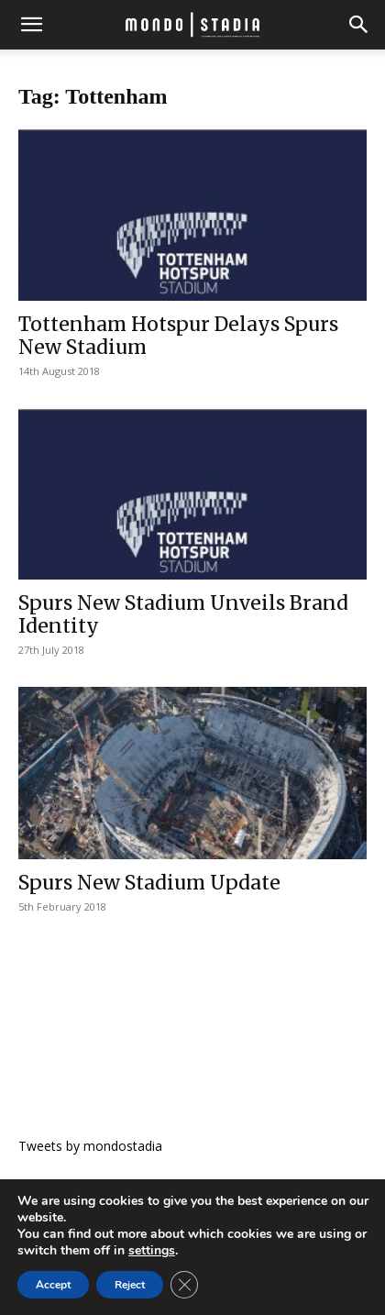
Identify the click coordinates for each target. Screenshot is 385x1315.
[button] (31, 25)
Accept (53, 1284)
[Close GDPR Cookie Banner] (184, 1284)
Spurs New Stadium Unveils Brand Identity (183, 614)
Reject (130, 1284)
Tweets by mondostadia (90, 1146)
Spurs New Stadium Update (149, 882)
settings (151, 1251)
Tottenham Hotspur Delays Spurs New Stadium (178, 335)
